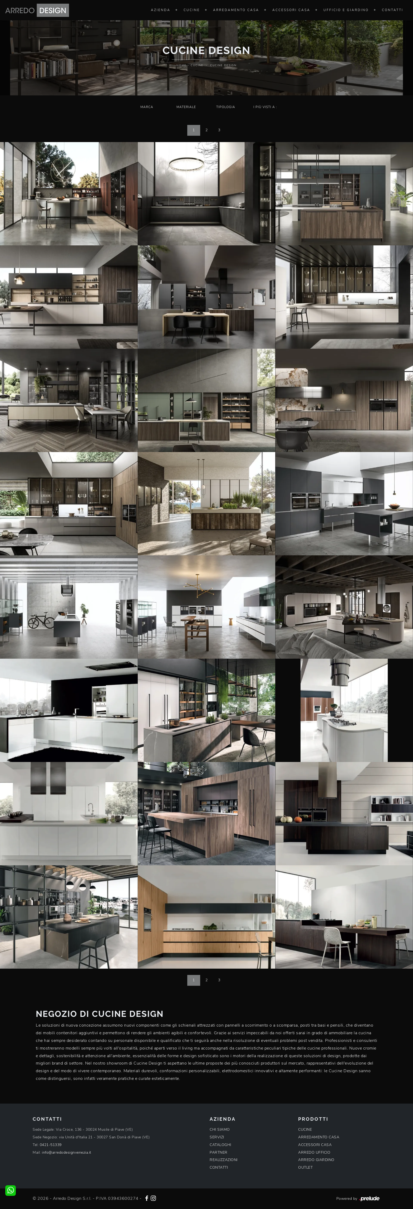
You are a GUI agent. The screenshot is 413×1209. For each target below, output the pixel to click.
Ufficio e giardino (346, 10)
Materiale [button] (186, 107)
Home (181, 65)
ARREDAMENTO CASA (318, 1137)
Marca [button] (146, 107)
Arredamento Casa (236, 10)
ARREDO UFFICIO (314, 1152)
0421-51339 (51, 1144)
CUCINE (305, 1129)
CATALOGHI (220, 1144)
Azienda (160, 10)
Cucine (192, 10)
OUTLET (305, 1167)
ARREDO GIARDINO (316, 1159)
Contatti (392, 10)
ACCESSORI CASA (315, 1144)
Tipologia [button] (225, 107)
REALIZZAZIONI (224, 1159)
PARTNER (219, 1152)
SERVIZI (217, 1137)
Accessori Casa (291, 10)
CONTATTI (219, 1167)
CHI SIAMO (220, 1129)
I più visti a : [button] (265, 107)
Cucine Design (223, 65)
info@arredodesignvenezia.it (66, 1152)
